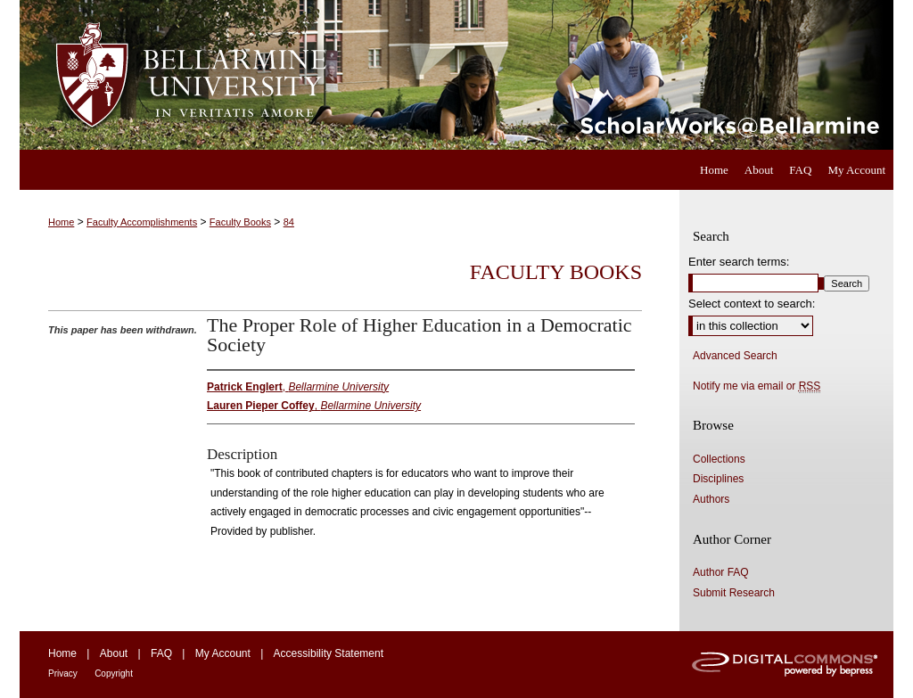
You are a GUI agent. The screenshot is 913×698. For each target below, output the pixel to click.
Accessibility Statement (328, 653)
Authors (711, 499)
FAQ (161, 653)
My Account (223, 653)
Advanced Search (735, 355)
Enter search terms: (738, 261)
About (113, 653)
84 (289, 222)
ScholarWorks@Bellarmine (619, 75)
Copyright (114, 673)
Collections (719, 459)
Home (61, 222)
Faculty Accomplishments (141, 222)
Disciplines (718, 478)
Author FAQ (721, 572)
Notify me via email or (756, 386)
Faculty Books (240, 222)
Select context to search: (751, 303)
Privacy (63, 673)
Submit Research (734, 593)
